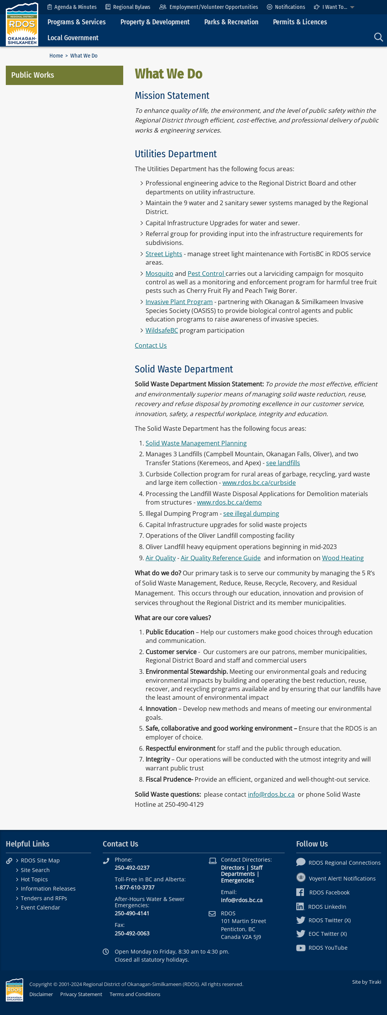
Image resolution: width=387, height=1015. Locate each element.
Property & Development (155, 22)
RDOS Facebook (323, 892)
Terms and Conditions (135, 994)
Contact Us (151, 345)
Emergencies (237, 880)
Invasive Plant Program (179, 302)
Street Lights (164, 254)
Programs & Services (77, 22)
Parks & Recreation (231, 22)
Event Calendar (40, 907)
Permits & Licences (300, 22)
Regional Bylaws (127, 7)
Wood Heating (343, 558)
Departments (238, 873)
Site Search (35, 870)
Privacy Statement (81, 994)
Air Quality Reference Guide (221, 558)
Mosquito (159, 273)
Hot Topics (34, 879)
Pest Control (207, 273)
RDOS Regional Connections (338, 862)
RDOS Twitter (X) (323, 920)
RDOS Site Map (40, 860)
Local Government (73, 38)
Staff (256, 867)
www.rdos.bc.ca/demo (229, 502)
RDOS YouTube (322, 947)
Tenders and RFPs (44, 898)
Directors (232, 867)
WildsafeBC (162, 330)
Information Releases (48, 888)
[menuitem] (72, 7)
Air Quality (161, 558)
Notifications (286, 7)
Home (56, 56)
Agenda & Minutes (72, 7)
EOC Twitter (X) (321, 933)
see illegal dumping (251, 513)
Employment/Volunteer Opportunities (208, 7)
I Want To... (330, 7)
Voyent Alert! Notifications (336, 878)
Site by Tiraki (366, 981)
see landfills (283, 463)
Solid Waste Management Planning (196, 443)
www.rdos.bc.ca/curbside (259, 482)
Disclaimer (41, 994)
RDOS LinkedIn (321, 906)
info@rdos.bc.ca (271, 794)
